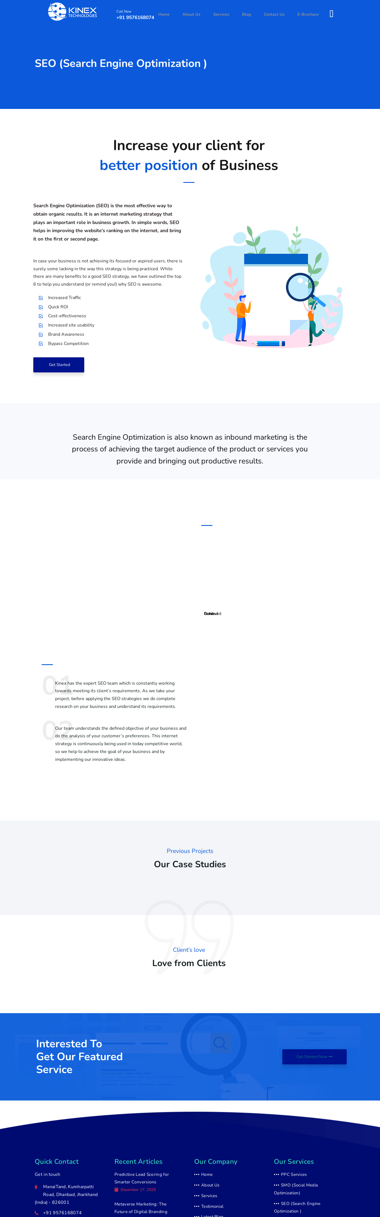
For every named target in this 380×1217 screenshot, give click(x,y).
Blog (253, 15)
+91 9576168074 (135, 18)
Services (231, 15)
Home (180, 15)
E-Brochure (309, 15)
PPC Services (294, 1176)
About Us (204, 15)
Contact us (277, 15)
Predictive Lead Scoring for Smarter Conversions (140, 1180)
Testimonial (212, 1207)
